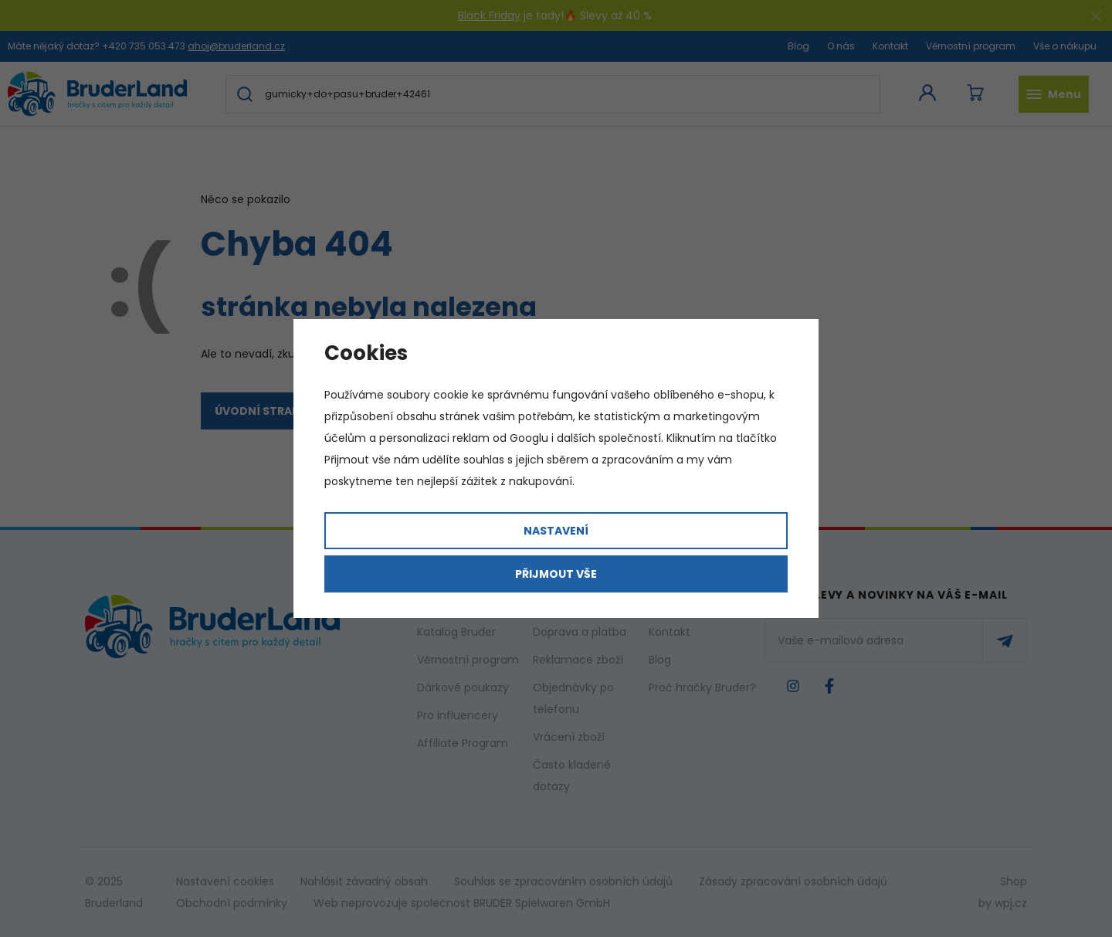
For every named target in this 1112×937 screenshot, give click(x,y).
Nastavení (556, 530)
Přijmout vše (556, 574)
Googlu (529, 438)
